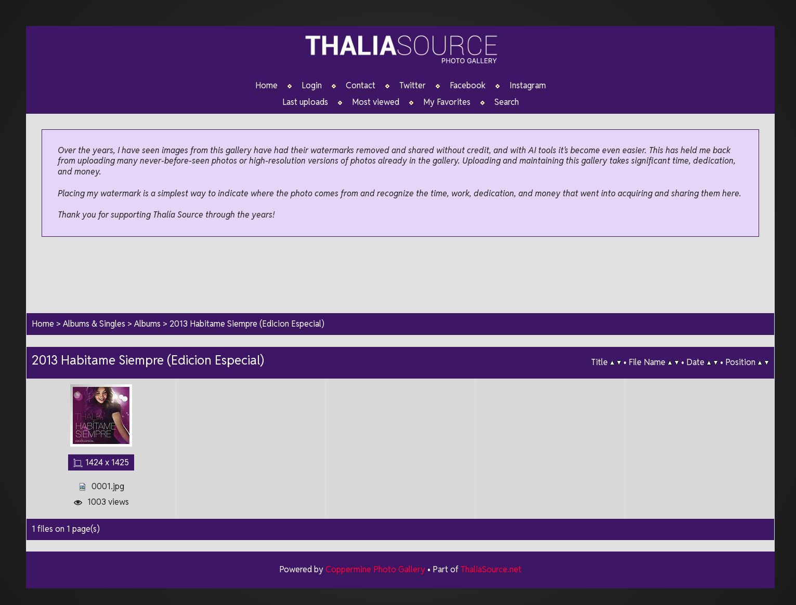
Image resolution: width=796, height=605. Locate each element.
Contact (360, 85)
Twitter (412, 85)
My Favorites (447, 102)
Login (312, 85)
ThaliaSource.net (491, 569)
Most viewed (375, 102)
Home (266, 85)
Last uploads (305, 102)
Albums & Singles (94, 323)
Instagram (528, 85)
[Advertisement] (400, 275)
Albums (147, 323)
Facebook (468, 85)
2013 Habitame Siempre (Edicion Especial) (246, 323)
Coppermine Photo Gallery (375, 569)
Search (506, 102)
